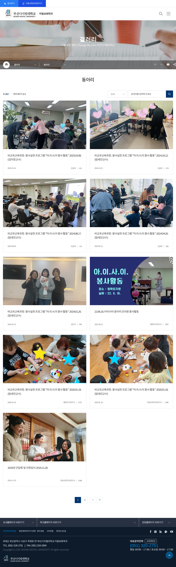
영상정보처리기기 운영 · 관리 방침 (31, 531)
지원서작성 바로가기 (34, 3)
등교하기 (11, 3)
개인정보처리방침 (9, 531)
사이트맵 (50, 531)
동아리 (46, 64)
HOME (6, 64)
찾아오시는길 (61, 531)
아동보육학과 (46, 13)
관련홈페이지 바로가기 (152, 522)
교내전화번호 (150, 541)
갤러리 (17, 64)
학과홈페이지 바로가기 (50, 522)
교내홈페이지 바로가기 (13, 522)
